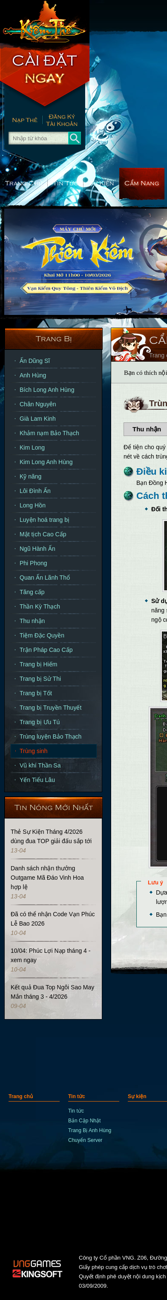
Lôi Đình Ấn (35, 490)
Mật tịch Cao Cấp (43, 534)
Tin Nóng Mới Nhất (53, 806)
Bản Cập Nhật (84, 1121)
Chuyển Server (85, 1140)
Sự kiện (101, 183)
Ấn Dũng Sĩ (35, 360)
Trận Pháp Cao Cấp (46, 649)
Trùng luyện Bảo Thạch (50, 736)
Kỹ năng (30, 476)
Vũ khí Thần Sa (40, 765)
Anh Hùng (33, 375)
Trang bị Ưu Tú (40, 722)
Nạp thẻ (21, 121)
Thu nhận (32, 620)
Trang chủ (24, 183)
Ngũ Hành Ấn (37, 548)
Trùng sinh (34, 751)
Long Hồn (33, 505)
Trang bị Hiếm (39, 664)
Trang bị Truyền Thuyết (50, 707)
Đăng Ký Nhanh (65, 121)
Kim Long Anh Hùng (46, 462)
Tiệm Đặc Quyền (42, 635)
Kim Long (32, 447)
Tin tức (65, 183)
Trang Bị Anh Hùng (89, 1130)
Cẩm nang (141, 183)
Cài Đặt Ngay (44, 76)
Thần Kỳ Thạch (40, 606)
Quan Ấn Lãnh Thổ (45, 577)
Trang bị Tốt (36, 693)
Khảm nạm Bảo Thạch (49, 433)
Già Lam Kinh (38, 418)
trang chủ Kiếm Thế (44, 21)
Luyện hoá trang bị (44, 519)
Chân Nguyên (38, 404)
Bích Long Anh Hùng (47, 389)
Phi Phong (33, 563)
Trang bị (54, 338)
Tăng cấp (32, 592)
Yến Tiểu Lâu (37, 779)
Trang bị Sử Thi (40, 678)
